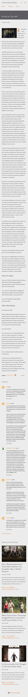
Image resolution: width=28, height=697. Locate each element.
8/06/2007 (9, 443)
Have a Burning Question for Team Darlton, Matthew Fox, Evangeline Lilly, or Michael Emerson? (12, 567)
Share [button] (22, 375)
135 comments (10, 636)
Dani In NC (9, 479)
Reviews (11, 6)
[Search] (22, 3)
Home (3, 6)
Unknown (8, 403)
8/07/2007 (9, 513)
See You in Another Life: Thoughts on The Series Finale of (14, 665)
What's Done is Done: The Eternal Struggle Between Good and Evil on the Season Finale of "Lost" (14, 617)
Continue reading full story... (10, 589)
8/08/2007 (9, 529)
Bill (7, 387)
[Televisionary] (9, 2)
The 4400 (8, 375)
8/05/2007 (9, 398)
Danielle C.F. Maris (11, 448)
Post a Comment (6, 533)
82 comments (10, 682)
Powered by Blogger (14, 692)
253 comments (10, 587)
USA (12, 375)
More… (18, 6)
